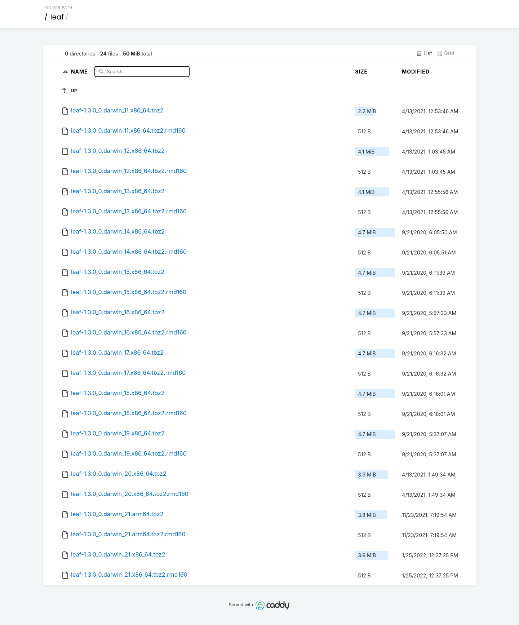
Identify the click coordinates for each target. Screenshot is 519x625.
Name (80, 71)
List (424, 53)
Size (361, 71)
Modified (416, 71)
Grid (445, 53)
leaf (57, 17)
